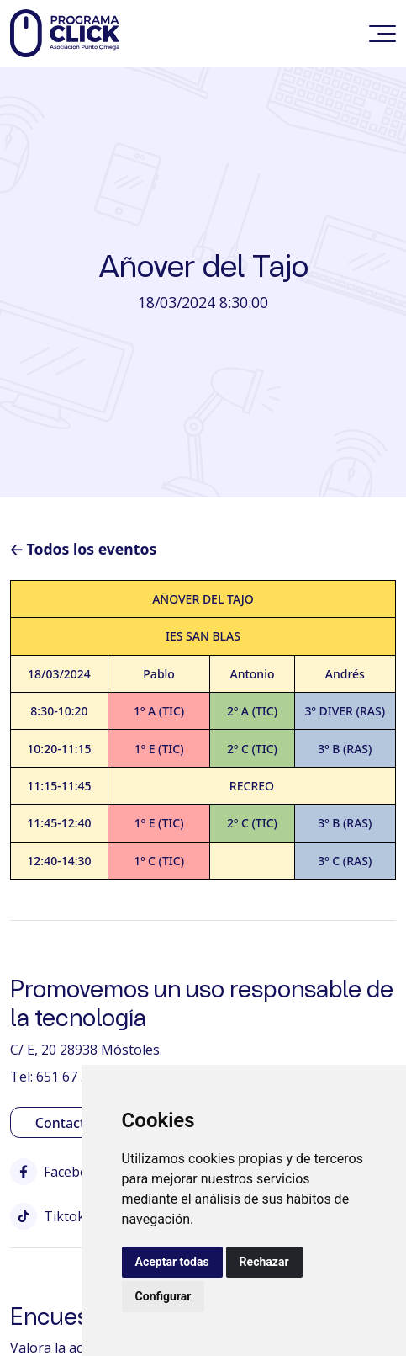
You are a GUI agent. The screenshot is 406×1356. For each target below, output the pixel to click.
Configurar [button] (163, 1296)
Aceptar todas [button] (172, 1261)
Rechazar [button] (264, 1261)
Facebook (57, 1171)
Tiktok (47, 1216)
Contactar (66, 1123)
